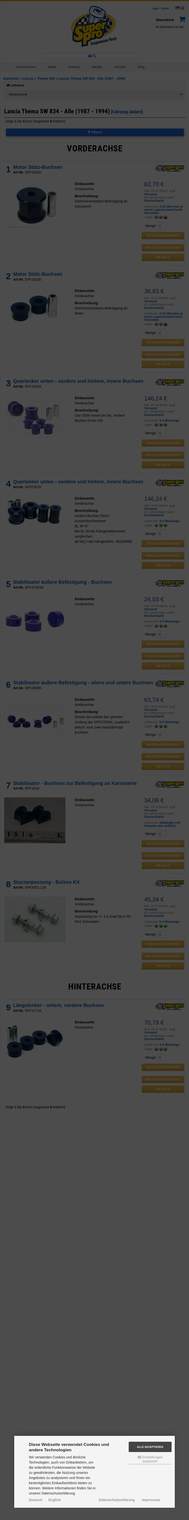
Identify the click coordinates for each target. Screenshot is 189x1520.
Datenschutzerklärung (117, 1500)
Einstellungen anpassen (150, 1459)
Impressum (151, 1500)
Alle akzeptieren (150, 1446)
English (55, 1500)
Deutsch (35, 1500)
